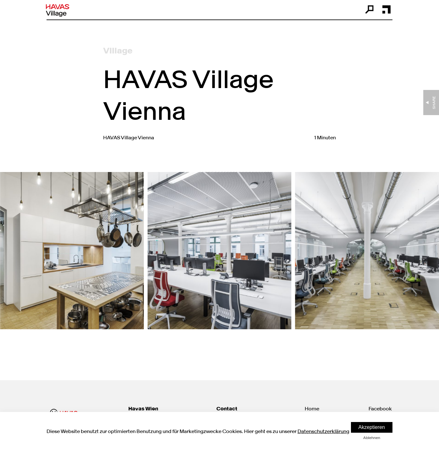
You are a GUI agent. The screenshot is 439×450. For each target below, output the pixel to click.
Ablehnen (371, 437)
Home (312, 408)
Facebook (380, 408)
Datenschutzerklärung (323, 431)
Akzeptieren (371, 427)
